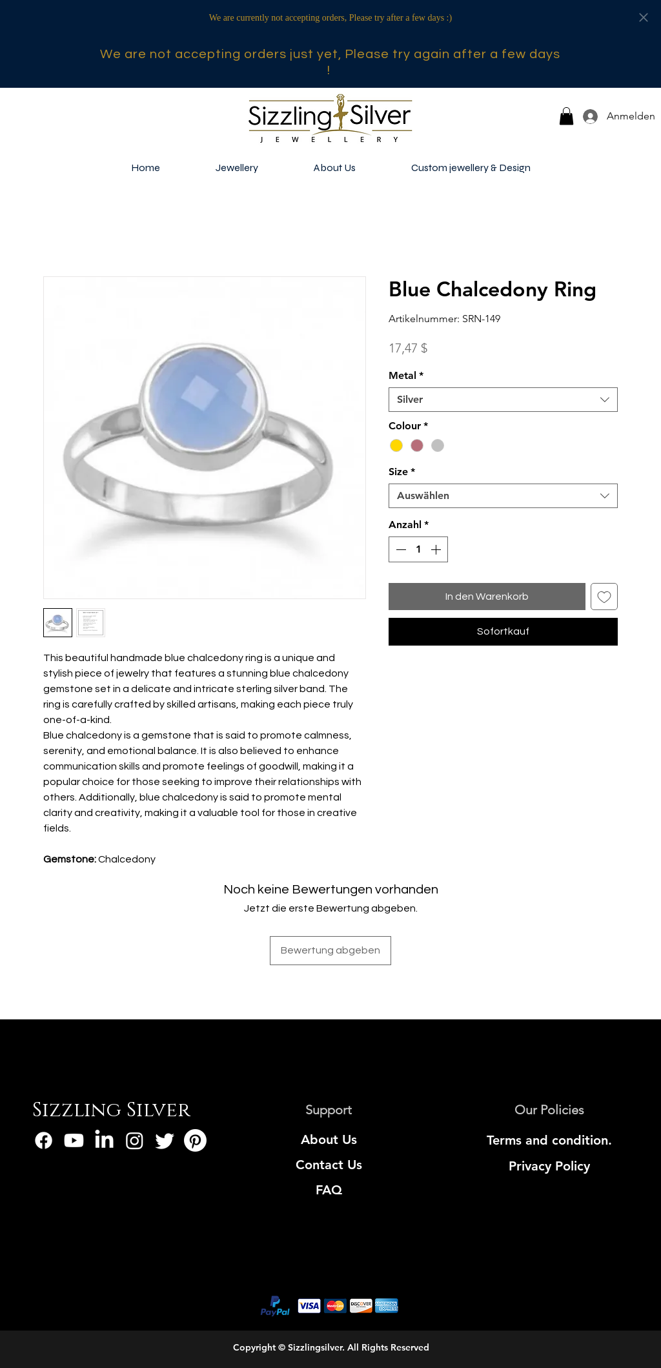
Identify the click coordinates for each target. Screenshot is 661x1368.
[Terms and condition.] (549, 1140)
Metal (406, 375)
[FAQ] (329, 1190)
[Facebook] (43, 1140)
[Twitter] (165, 1140)
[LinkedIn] (104, 1140)
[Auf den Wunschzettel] (604, 596)
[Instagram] (134, 1140)
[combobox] (503, 399)
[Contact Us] (329, 1165)
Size (402, 471)
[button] (566, 116)
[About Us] (329, 1139)
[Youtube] (74, 1140)
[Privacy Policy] (549, 1166)
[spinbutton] (418, 549)
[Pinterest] (195, 1140)
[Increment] (437, 549)
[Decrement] (400, 549)
